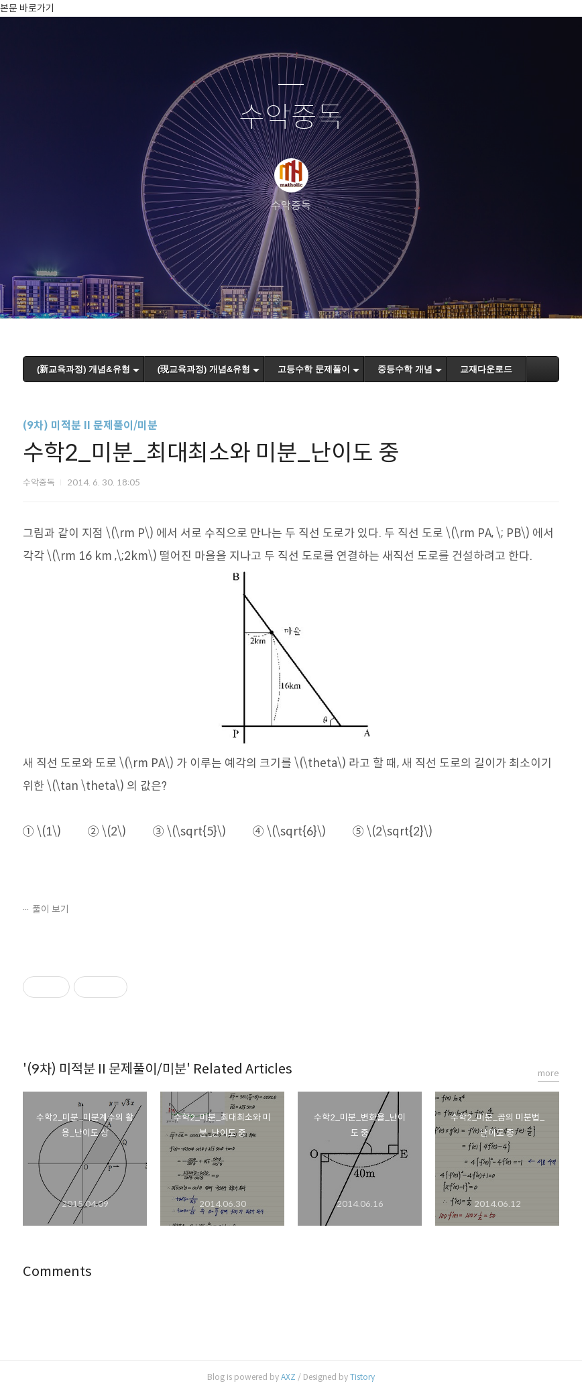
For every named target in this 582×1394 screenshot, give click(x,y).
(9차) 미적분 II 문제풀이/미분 (90, 425)
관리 (359, 291)
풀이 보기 (50, 909)
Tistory (362, 1377)
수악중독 (291, 117)
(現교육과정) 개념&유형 (204, 369)
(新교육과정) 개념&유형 (83, 369)
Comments (57, 1271)
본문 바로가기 (27, 8)
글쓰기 (222, 291)
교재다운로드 (486, 369)
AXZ (288, 1377)
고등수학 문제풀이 (314, 369)
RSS (313, 291)
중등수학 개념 (404, 369)
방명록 (267, 291)
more (548, 1073)
